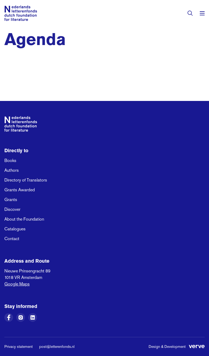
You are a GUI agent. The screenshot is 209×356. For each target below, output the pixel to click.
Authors (11, 170)
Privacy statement (18, 346)
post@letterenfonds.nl (57, 346)
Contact (11, 238)
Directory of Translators (25, 180)
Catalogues (15, 229)
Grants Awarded (19, 190)
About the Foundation (24, 219)
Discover (12, 209)
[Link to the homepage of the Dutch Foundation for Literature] (20, 13)
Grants (10, 199)
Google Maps (17, 284)
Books (10, 160)
